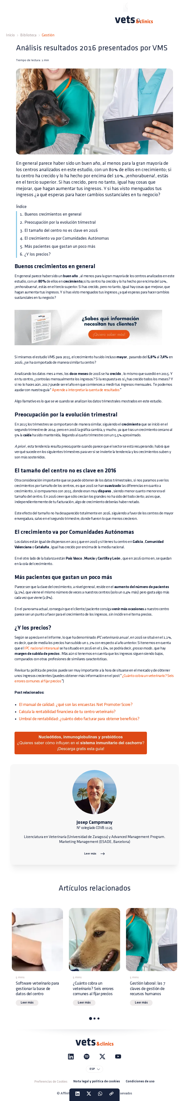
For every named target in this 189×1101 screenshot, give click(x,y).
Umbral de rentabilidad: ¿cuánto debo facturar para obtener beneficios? (79, 719)
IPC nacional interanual (41, 648)
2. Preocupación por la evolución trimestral (58, 222)
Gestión (48, 35)
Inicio (10, 35)
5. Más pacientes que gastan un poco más (57, 246)
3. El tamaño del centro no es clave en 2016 (59, 230)
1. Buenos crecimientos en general (50, 214)
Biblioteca (28, 35)
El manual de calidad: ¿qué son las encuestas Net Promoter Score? (75, 704)
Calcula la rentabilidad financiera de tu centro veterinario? (67, 712)
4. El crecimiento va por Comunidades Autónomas (64, 238)
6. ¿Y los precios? (35, 254)
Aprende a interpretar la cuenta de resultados (86, 390)
